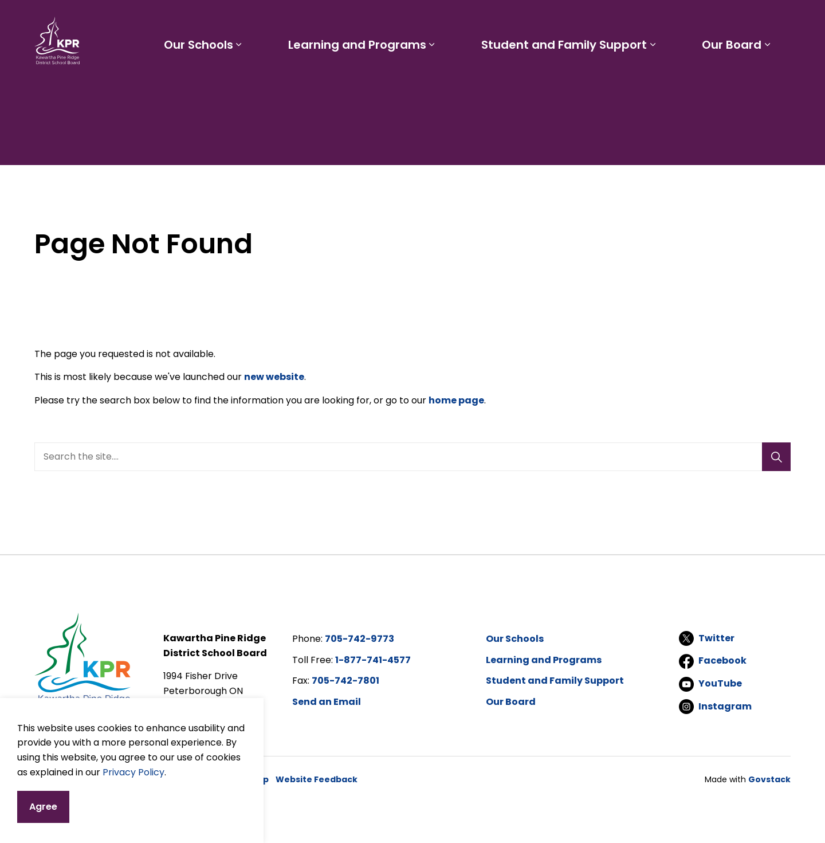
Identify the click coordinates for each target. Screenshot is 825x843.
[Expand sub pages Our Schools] (248, 85)
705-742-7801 (345, 680)
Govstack (769, 779)
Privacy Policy (133, 794)
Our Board (733, 85)
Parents (464, 21)
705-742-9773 (359, 638)
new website (274, 376)
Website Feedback (317, 779)
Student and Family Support (568, 85)
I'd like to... (718, 20)
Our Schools (208, 85)
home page (456, 400)
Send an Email (326, 701)
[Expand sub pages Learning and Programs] (439, 85)
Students (411, 21)
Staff (506, 21)
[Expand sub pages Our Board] (769, 85)
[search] (408, 456)
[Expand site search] (779, 21)
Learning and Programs (364, 85)
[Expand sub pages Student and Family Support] (656, 85)
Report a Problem (624, 21)
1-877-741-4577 (373, 659)
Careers (550, 21)
